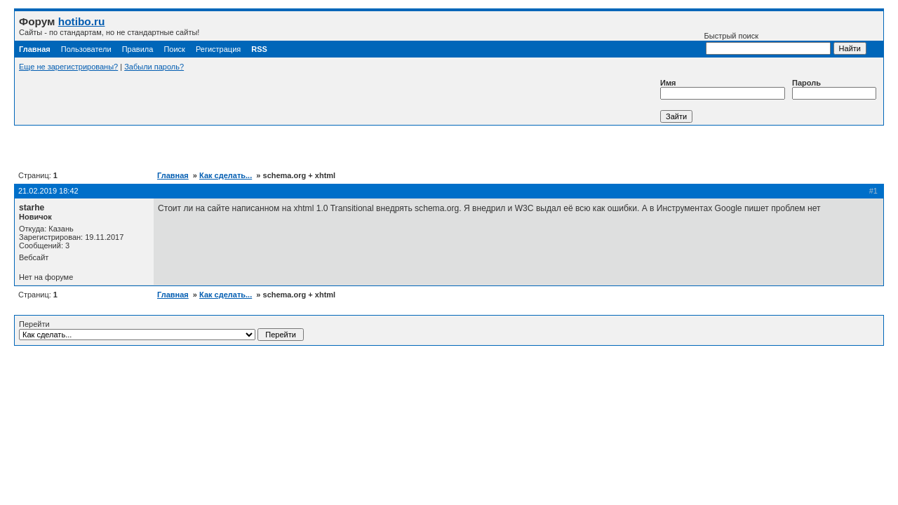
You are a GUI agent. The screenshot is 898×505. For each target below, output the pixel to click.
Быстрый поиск (767, 43)
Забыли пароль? (154, 66)
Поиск (174, 49)
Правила (138, 49)
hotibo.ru (81, 21)
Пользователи (86, 49)
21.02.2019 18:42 (48, 191)
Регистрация (218, 49)
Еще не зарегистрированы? (68, 66)
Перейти (161, 330)
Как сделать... (225, 175)
